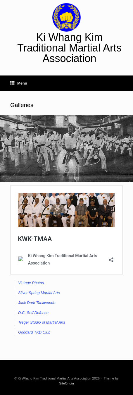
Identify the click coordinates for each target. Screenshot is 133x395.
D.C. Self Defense (33, 312)
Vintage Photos (31, 283)
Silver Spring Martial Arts (39, 293)
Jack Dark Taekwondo (36, 302)
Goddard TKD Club (34, 332)
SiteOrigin (66, 383)
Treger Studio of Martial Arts (41, 322)
